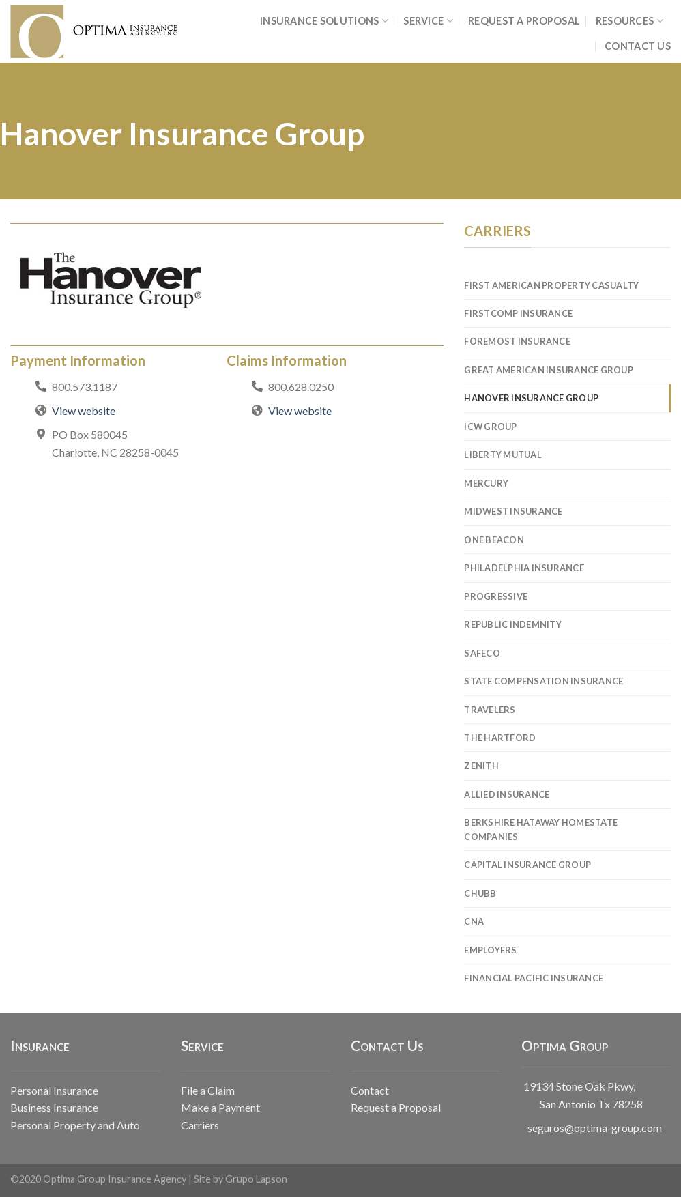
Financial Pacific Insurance (533, 977)
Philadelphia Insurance (524, 567)
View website (83, 410)
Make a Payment (220, 1107)
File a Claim (208, 1090)
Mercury (486, 483)
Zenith (481, 765)
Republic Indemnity (513, 624)
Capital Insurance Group (527, 864)
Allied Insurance (506, 794)
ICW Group (490, 426)
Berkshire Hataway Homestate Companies (541, 829)
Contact (370, 1090)
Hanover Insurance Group (531, 397)
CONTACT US (638, 46)
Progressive (495, 596)
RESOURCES (629, 20)
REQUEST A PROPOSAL (524, 21)
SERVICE (428, 20)
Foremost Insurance (517, 341)
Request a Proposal (396, 1107)
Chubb (480, 893)
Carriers (200, 1125)
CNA (474, 921)
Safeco (482, 653)
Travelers (489, 709)
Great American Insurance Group (548, 369)
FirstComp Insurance (518, 313)
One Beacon (494, 539)
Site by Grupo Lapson (240, 1179)
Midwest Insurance (513, 511)
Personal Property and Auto (75, 1125)
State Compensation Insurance (543, 681)
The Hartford (500, 737)
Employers (490, 949)
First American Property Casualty (551, 285)
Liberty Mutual (503, 454)
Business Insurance (54, 1107)
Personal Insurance (54, 1090)
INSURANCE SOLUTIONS (324, 20)
